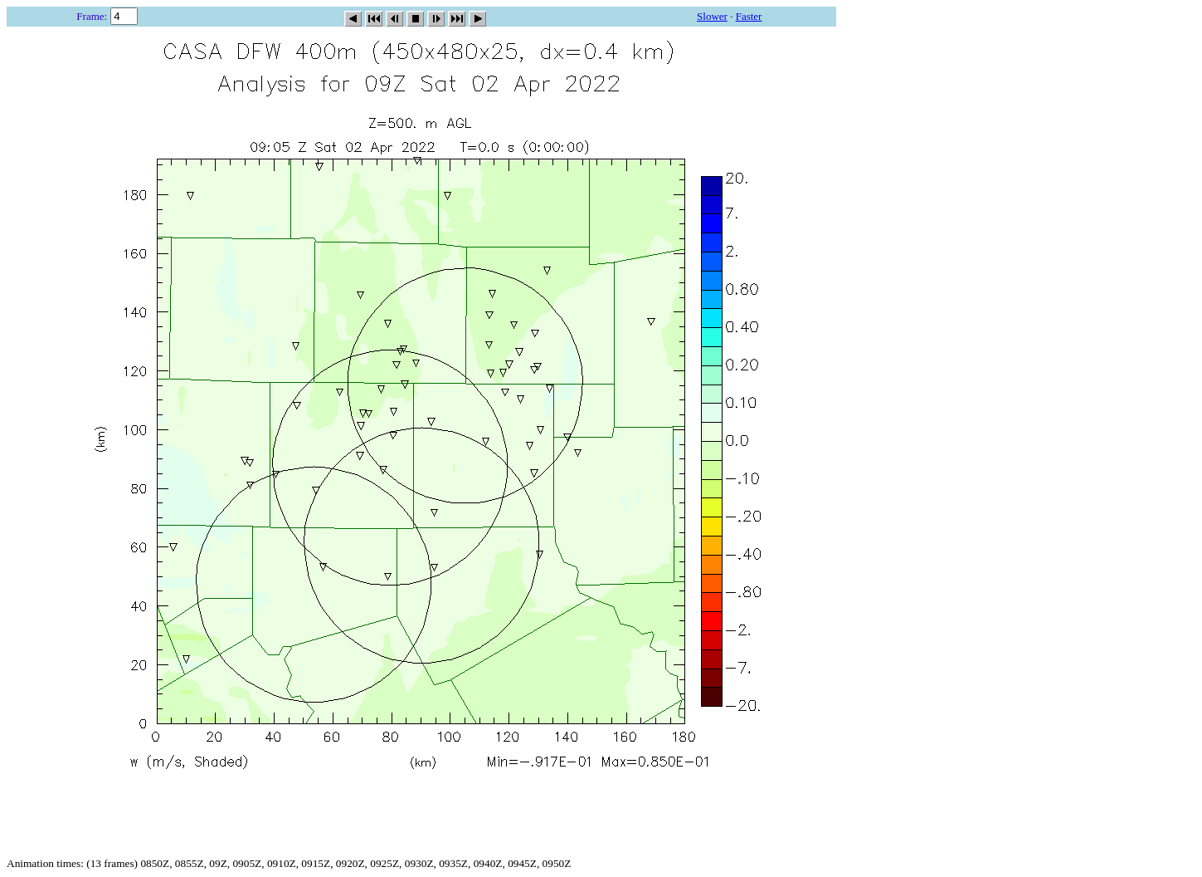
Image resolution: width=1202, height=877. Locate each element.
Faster (749, 16)
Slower (712, 16)
